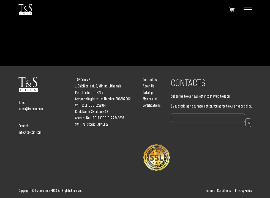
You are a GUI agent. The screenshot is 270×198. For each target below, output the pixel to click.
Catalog (148, 92)
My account (150, 99)
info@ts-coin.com (30, 132)
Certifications (151, 105)
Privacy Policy (243, 190)
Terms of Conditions (218, 190)
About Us (148, 86)
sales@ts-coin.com (30, 109)
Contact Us (150, 80)
